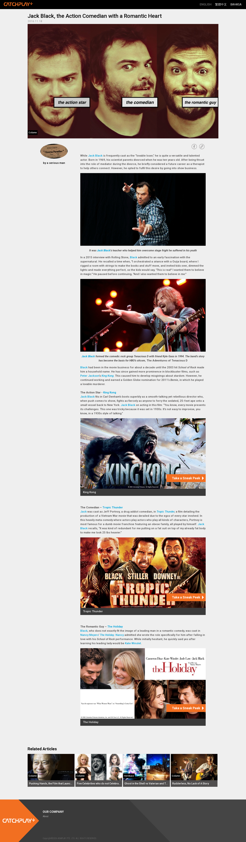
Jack (83, 511)
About (46, 816)
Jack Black (95, 155)
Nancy (120, 635)
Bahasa (235, 4)
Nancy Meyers (89, 635)
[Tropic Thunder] (143, 576)
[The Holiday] (143, 687)
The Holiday (115, 626)
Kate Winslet (133, 643)
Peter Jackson (89, 375)
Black (133, 257)
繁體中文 (221, 4)
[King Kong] (143, 457)
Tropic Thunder (112, 507)
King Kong (108, 375)
